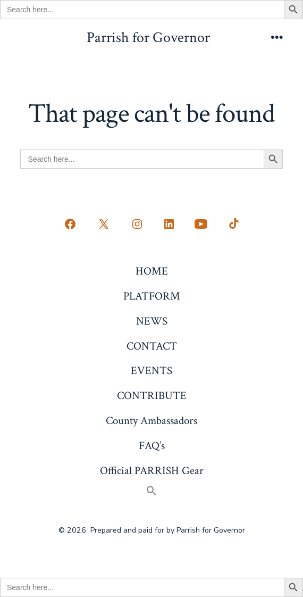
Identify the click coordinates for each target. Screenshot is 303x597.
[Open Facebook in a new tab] (70, 224)
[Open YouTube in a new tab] (201, 224)
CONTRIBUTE (152, 395)
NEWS (151, 321)
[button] (151, 492)
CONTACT (152, 346)
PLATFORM (151, 296)
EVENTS (151, 370)
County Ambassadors (151, 420)
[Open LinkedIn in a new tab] (169, 224)
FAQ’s (152, 445)
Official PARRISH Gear (152, 470)
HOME (152, 271)
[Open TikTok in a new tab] (233, 224)
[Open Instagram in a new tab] (137, 224)
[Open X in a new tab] (103, 224)
